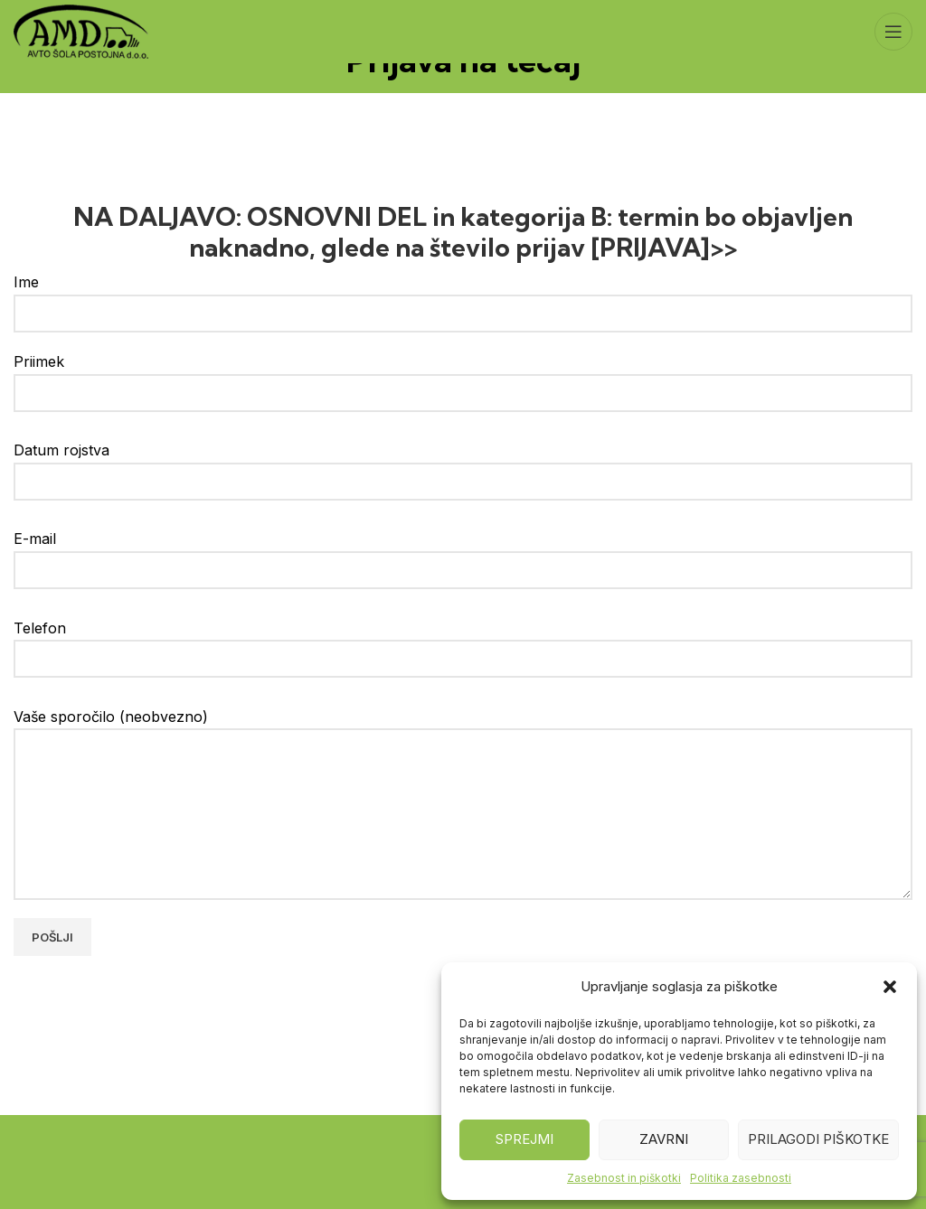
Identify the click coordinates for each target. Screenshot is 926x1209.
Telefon (463, 643)
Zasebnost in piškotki (624, 1178)
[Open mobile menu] (893, 32)
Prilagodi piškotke (818, 1139)
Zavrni (663, 1139)
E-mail (463, 553)
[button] (890, 987)
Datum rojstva (463, 465)
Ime (463, 297)
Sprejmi (524, 1139)
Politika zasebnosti (740, 1178)
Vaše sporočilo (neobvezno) (463, 765)
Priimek (463, 376)
